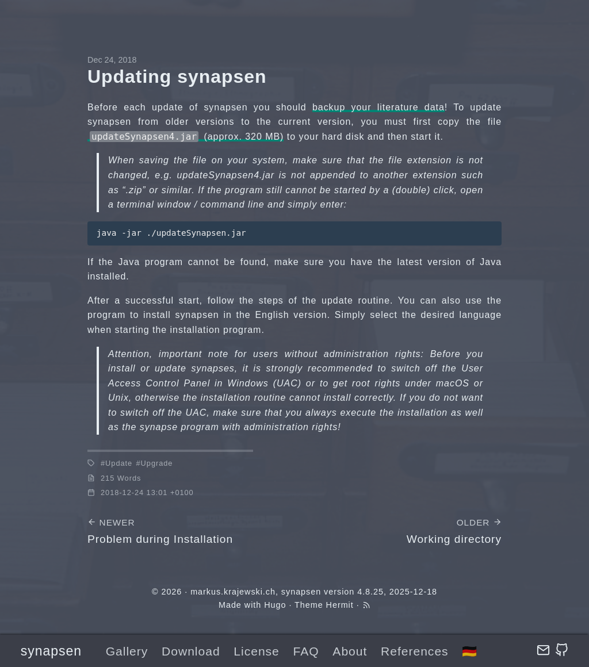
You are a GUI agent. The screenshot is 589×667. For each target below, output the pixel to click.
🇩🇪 (469, 651)
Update (118, 463)
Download (191, 651)
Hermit (340, 605)
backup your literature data (378, 107)
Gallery (127, 651)
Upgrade (157, 463)
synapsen (51, 650)
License (256, 651)
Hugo (275, 605)
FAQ (306, 651)
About (349, 651)
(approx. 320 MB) (187, 136)
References (415, 651)
